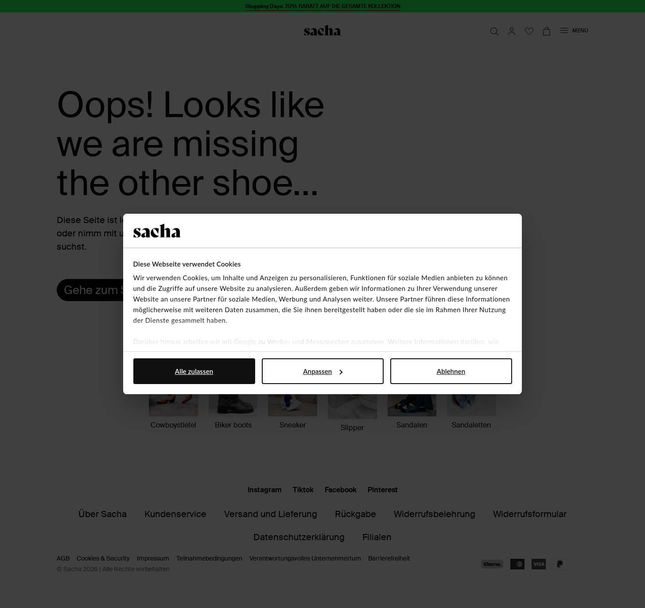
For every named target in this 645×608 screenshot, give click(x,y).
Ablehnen (451, 371)
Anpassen (322, 371)
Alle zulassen (194, 371)
